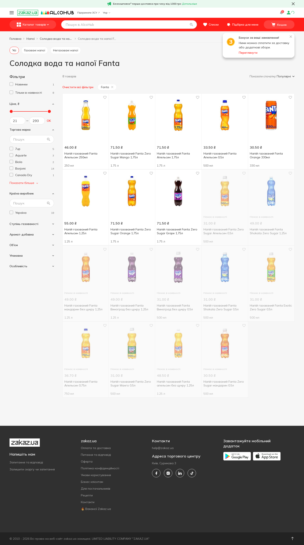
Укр (106, 12)
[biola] (34, 162)
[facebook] (156, 473)
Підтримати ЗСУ (88, 12)
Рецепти (87, 495)
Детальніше (189, 3)
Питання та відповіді (96, 455)
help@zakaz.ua (163, 448)
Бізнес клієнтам (92, 482)
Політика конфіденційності (100, 468)
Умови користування (96, 475)
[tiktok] (192, 473)
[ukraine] (34, 213)
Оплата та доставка (96, 448)
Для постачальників (95, 488)
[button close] (293, 3)
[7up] (34, 149)
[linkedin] (180, 473)
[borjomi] (34, 168)
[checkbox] (11, 84)
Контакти (87, 502)
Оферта (87, 461)
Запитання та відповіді (26, 462)
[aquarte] (34, 155)
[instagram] (168, 473)
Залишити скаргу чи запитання (32, 469)
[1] (34, 84)
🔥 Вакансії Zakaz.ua (96, 509)
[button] (191, 24)
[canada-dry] (34, 175)
